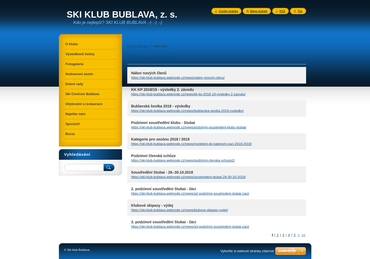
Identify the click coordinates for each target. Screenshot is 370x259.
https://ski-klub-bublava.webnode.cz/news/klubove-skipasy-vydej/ (179, 210)
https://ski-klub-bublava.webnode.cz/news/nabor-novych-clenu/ (178, 78)
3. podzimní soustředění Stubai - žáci (163, 222)
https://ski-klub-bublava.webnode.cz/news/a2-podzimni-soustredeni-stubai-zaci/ (190, 193)
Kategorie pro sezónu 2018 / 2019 (160, 139)
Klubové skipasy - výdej (152, 205)
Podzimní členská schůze (153, 156)
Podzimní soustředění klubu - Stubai (163, 123)
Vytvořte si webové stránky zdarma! (247, 251)
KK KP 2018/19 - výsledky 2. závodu (162, 89)
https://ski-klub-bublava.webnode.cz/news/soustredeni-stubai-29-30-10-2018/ (188, 177)
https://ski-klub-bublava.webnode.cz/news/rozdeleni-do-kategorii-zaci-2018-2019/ (191, 144)
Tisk (300, 11)
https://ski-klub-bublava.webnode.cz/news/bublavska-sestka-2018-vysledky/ (187, 111)
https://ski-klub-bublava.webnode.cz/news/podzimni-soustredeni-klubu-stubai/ (188, 127)
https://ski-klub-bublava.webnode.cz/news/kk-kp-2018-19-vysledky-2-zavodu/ (188, 94)
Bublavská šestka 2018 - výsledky (160, 106)
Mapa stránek (258, 11)
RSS (282, 11)
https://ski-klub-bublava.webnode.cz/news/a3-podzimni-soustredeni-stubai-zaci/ (190, 227)
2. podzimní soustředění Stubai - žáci (163, 189)
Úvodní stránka (137, 46)
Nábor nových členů (149, 73)
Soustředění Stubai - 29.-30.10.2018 (162, 172)
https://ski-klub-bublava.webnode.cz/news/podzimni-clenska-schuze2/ (183, 160)
